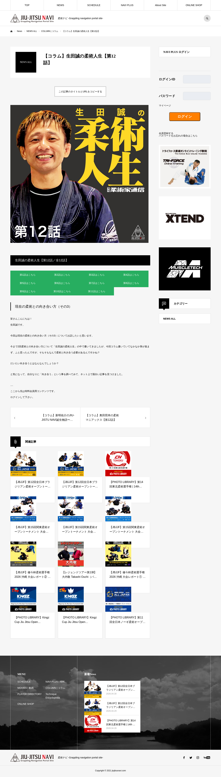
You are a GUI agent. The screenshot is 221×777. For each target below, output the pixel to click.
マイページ (165, 105)
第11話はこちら (96, 292)
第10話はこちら (62, 292)
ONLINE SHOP (194, 5)
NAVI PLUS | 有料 (55, 683)
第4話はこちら (131, 275)
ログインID (167, 79)
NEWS (60, 5)
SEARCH (207, 18)
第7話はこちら (97, 283)
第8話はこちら (131, 283)
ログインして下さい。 (22, 398)
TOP (27, 5)
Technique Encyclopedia (53, 697)
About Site (160, 5)
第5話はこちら (28, 283)
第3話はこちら (97, 275)
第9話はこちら (28, 292)
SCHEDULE (93, 5)
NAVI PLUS (127, 5)
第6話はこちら (62, 283)
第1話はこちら (28, 275)
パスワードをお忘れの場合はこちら (178, 135)
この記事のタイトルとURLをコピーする (80, 91)
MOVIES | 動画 (25, 689)
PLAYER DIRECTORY (29, 695)
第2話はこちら (62, 275)
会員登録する (166, 133)
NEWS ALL (169, 318)
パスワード (167, 96)
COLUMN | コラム (55, 689)
